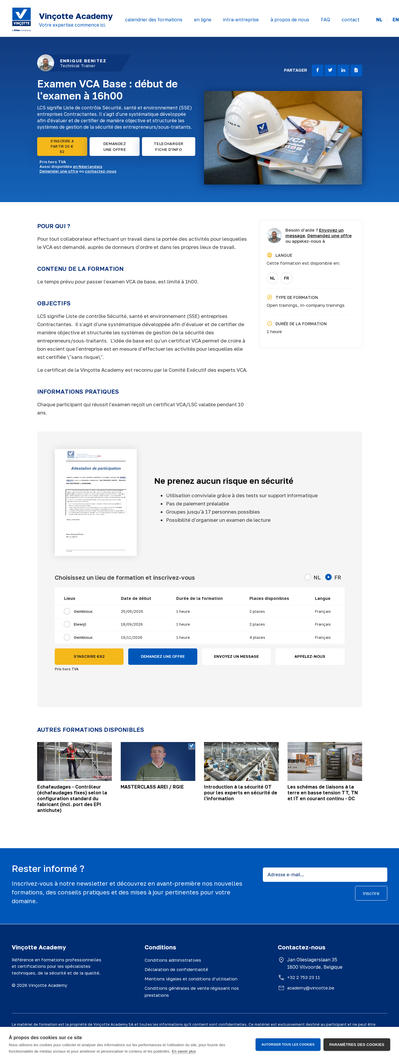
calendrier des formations (153, 20)
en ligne (202, 20)
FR (286, 278)
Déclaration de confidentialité (176, 969)
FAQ (325, 20)
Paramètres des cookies (356, 1044)
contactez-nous (101, 171)
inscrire (371, 893)
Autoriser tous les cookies (287, 1044)
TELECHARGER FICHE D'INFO (168, 146)
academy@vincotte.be (310, 987)
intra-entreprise (241, 20)
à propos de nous (289, 20)
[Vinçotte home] (21, 19)
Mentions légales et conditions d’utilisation (191, 978)
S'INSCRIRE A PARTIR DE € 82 (62, 146)
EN (396, 20)
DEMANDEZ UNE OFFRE (114, 146)
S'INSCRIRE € (89, 657)
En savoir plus (184, 1051)
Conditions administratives (173, 960)
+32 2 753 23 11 (303, 977)
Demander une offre (59, 171)
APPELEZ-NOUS (309, 656)
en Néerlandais (87, 166)
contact (350, 20)
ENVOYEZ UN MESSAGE (236, 656)
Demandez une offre (329, 235)
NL (379, 20)
